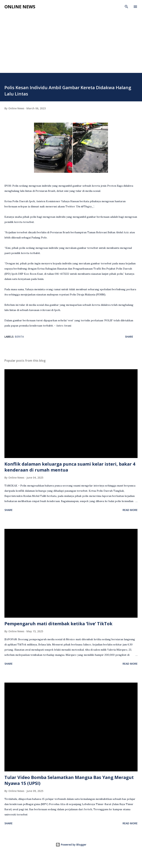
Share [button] (129, 336)
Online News (19, 7)
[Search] (126, 6)
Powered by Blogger (71, 844)
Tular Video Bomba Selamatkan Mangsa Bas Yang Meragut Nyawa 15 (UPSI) (69, 780)
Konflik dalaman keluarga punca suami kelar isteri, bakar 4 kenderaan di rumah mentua (69, 467)
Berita (19, 336)
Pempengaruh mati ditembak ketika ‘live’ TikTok (58, 623)
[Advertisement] (71, 45)
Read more (130, 510)
